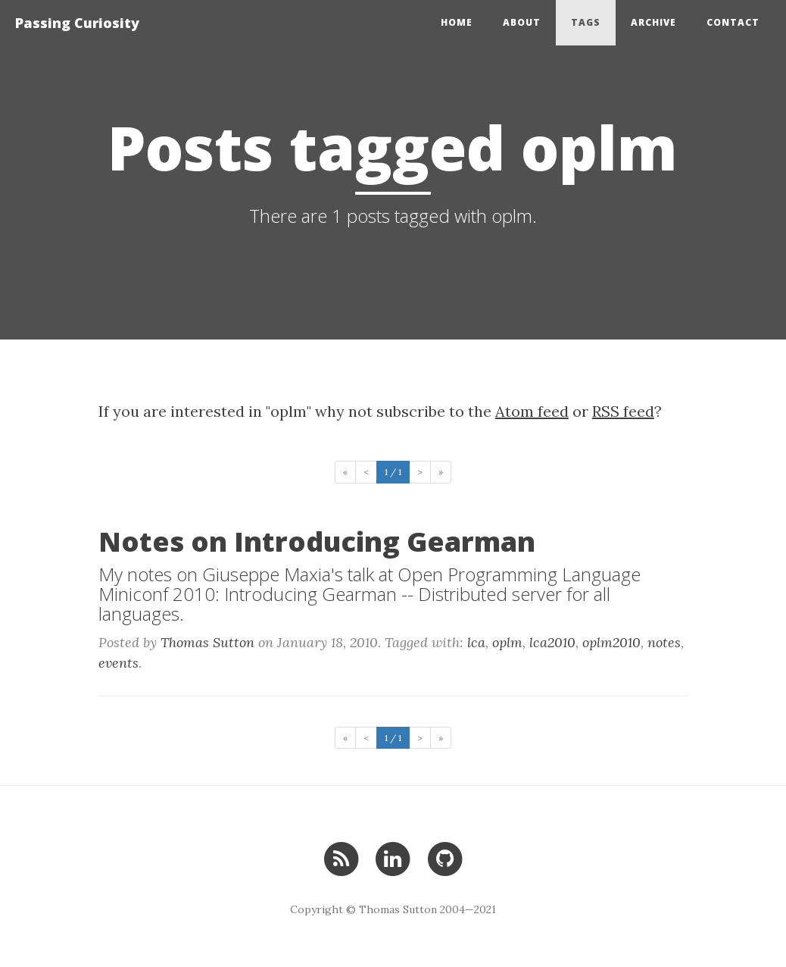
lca (476, 642)
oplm (507, 642)
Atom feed (532, 411)
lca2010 (552, 642)
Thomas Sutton (207, 642)
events (118, 662)
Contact (732, 22)
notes (664, 642)
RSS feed (623, 411)
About (522, 22)
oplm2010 (611, 642)
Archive (653, 22)
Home (457, 22)
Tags (585, 22)
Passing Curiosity (77, 23)
